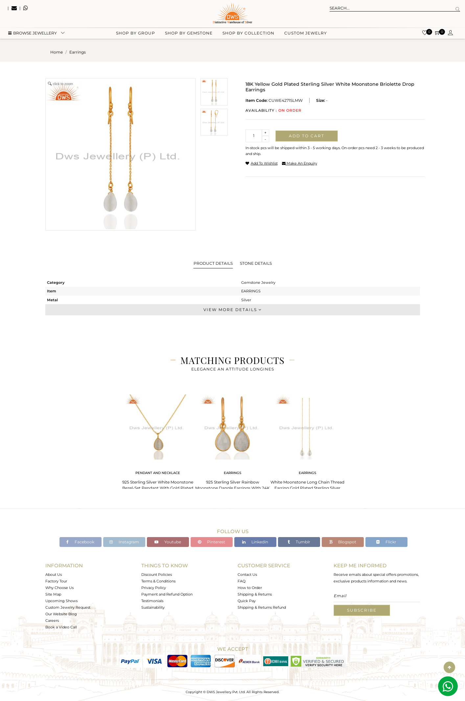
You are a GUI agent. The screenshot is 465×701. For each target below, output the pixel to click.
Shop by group (135, 33)
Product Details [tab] (213, 263)
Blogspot (342, 541)
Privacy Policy (153, 587)
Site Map (53, 594)
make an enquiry (299, 163)
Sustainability (153, 607)
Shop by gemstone (189, 33)
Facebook (80, 541)
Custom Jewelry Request (67, 607)
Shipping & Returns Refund (262, 607)
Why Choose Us (59, 587)
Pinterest (211, 541)
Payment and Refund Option (167, 594)
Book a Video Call (61, 627)
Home (56, 52)
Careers (52, 620)
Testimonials (152, 601)
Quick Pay (247, 601)
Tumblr (299, 541)
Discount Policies (156, 574)
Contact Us (247, 574)
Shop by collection (248, 33)
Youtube (167, 541)
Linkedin (255, 541)
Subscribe (362, 610)
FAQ (241, 581)
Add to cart (306, 135)
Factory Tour (56, 581)
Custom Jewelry (305, 33)
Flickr (386, 541)
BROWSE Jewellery (32, 33)
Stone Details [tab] (256, 263)
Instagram (124, 541)
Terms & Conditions (158, 581)
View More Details (232, 309)
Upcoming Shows (61, 601)
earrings (77, 52)
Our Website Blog (61, 614)
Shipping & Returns (255, 594)
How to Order (250, 587)
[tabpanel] (157, 440)
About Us (53, 574)
